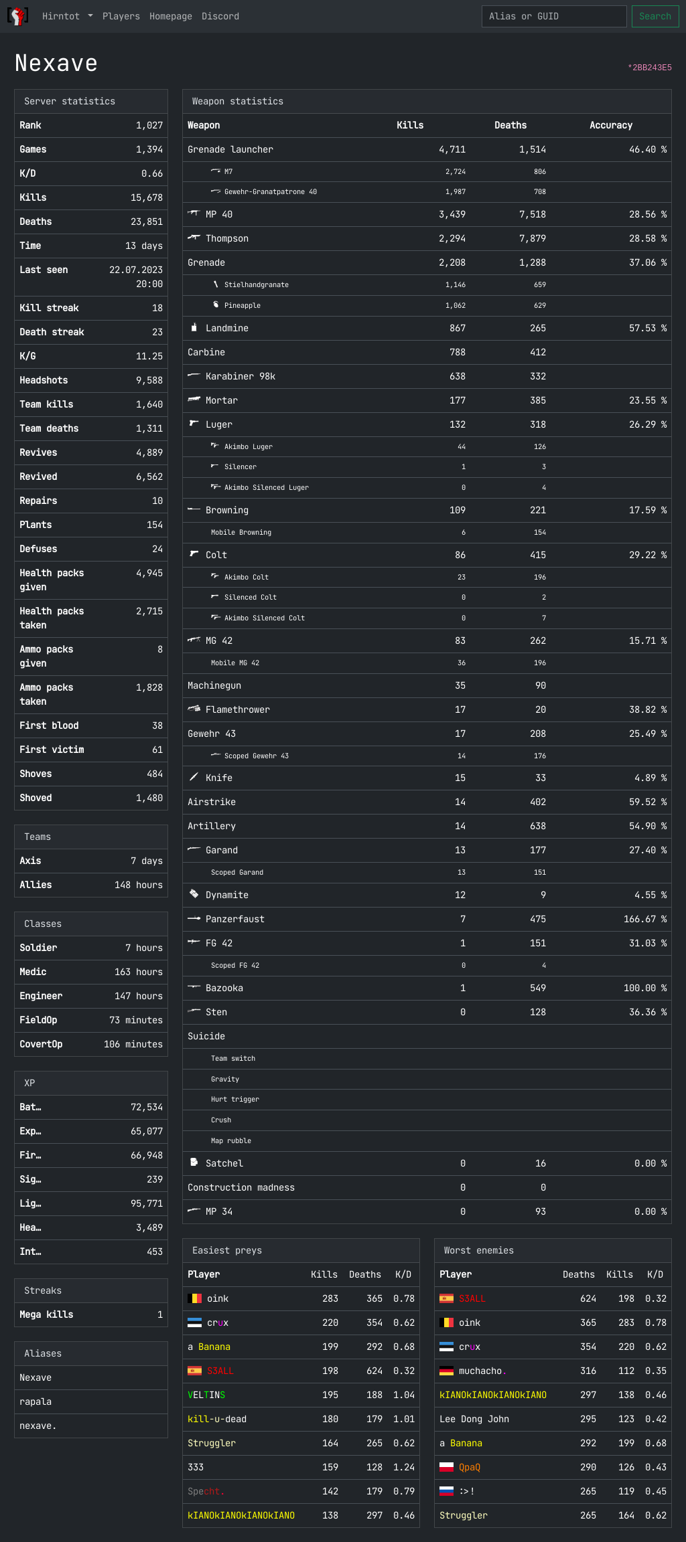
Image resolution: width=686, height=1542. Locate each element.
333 (196, 1467)
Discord (220, 16)
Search (655, 16)
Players (121, 16)
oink (217, 1298)
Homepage (170, 16)
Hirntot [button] (63, 16)
